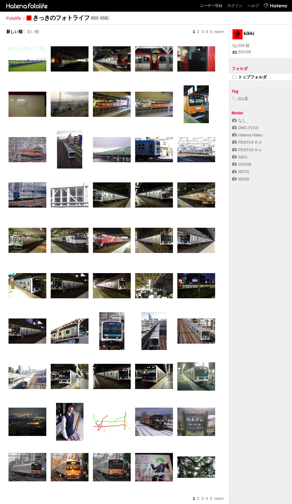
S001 (240, 157)
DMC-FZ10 (245, 127)
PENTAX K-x (246, 149)
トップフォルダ (249, 77)
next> (219, 31)
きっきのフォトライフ (61, 17)
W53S (240, 179)
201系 (240, 98)
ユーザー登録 (211, 5)
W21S (240, 171)
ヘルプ (253, 5)
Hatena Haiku (247, 135)
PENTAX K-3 (246, 142)
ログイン (235, 5)
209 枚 (241, 45)
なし (239, 120)
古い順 (33, 31)
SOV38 (241, 51)
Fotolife (13, 18)
